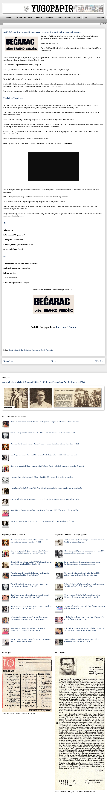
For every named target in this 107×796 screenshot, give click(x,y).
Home (53, 361)
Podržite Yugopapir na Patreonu (69, 17)
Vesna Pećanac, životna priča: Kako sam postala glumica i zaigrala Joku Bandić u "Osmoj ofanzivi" (44, 422)
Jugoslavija (19, 350)
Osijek (43, 350)
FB (86, 17)
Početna (8, 17)
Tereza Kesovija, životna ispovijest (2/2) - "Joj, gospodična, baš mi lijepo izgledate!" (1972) (42, 521)
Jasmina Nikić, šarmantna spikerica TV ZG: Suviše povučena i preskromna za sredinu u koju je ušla (44, 499)
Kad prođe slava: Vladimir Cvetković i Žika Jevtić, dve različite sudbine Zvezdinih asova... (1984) (43, 382)
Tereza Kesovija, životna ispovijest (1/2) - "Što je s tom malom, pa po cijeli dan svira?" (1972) (42, 433)
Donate (72, 327)
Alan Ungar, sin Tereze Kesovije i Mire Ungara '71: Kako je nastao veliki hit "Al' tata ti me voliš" (43, 455)
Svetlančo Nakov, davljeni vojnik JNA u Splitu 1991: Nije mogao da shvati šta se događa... (41, 477)
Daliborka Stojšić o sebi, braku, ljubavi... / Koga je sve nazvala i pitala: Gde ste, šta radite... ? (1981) (44, 444)
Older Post (99, 361)
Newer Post (8, 361)
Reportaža (49, 350)
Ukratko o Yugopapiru (24, 17)
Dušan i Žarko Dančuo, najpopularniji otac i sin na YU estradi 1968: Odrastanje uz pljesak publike (44, 510)
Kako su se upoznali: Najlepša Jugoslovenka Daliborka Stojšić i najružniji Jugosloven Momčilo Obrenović (47, 466)
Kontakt (39, 17)
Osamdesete (35, 350)
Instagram (100, 17)
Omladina (27, 350)
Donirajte (49, 17)
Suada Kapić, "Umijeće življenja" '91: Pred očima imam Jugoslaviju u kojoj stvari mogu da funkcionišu (46, 488)
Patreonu (61, 327)
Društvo (11, 350)
